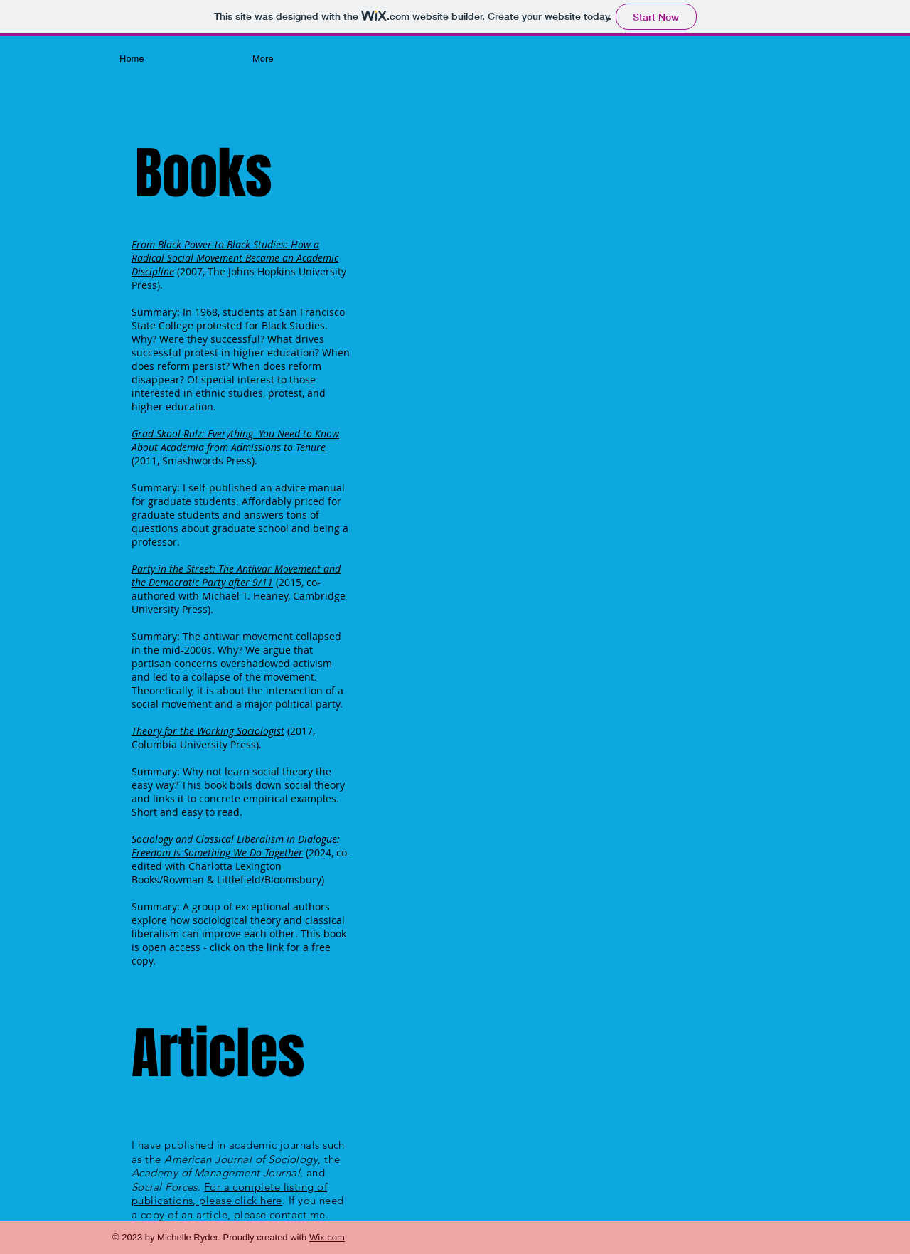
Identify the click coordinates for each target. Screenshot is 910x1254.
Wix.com (327, 1237)
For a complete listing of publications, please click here (229, 1194)
